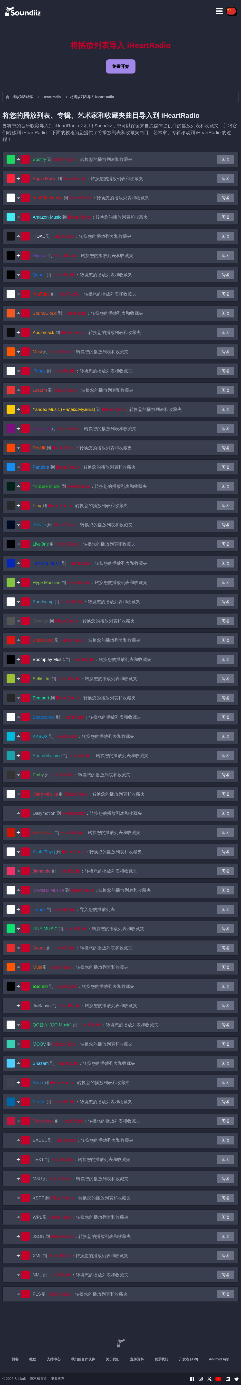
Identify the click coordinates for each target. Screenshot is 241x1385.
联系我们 (161, 1359)
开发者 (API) (188, 1359)
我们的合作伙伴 (83, 1359)
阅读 (225, 159)
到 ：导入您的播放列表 (74, 909)
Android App (219, 1359)
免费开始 (120, 66)
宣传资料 (137, 1359)
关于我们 (112, 1359)
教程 (32, 1359)
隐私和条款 (38, 1379)
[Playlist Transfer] (23, 11)
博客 (15, 1359)
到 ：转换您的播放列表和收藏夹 (83, 159)
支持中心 (53, 1359)
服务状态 (57, 1379)
